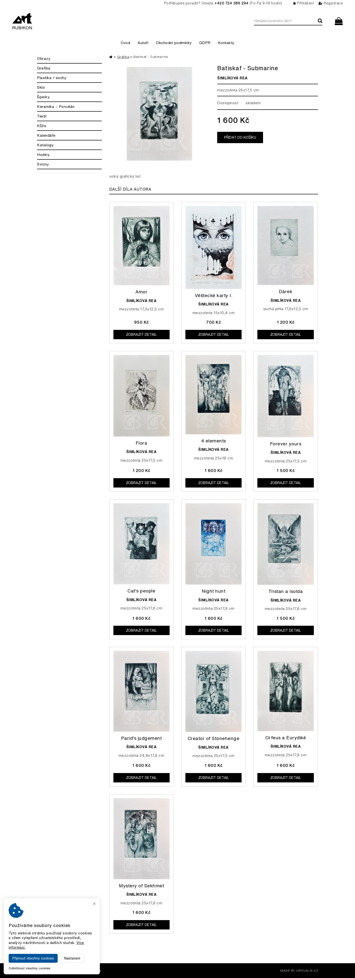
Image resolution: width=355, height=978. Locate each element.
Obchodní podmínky (174, 43)
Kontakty (226, 43)
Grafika (44, 68)
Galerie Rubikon (86, 970)
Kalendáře (46, 135)
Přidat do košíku (240, 137)
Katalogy (45, 145)
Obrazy (43, 58)
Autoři (143, 43)
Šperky (43, 97)
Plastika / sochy (51, 78)
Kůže (41, 126)
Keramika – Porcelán (56, 106)
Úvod (125, 43)
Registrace (331, 3)
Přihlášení (303, 3)
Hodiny (43, 154)
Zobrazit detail (141, 334)
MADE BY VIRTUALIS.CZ (299, 970)
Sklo (41, 87)
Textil (41, 116)
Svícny (43, 164)
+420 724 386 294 (231, 3)
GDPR (205, 43)
